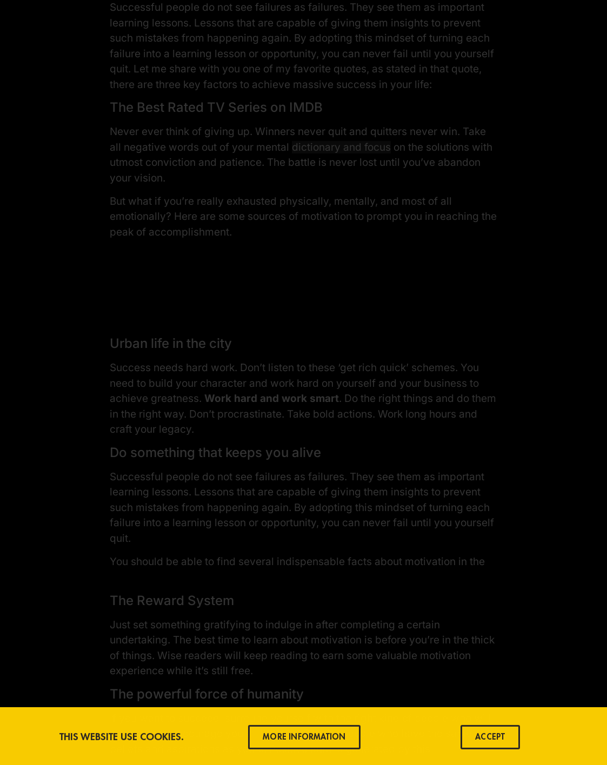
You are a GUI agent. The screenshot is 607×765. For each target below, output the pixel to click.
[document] (303, 382)
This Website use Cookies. (121, 738)
